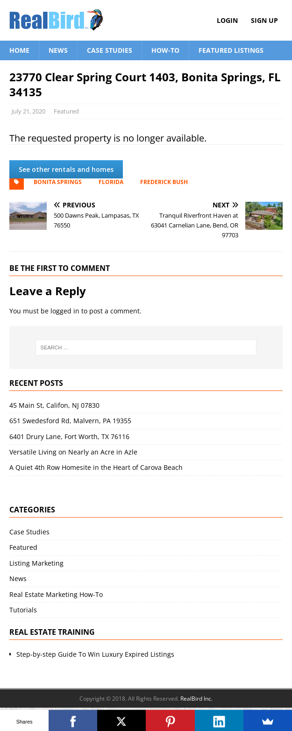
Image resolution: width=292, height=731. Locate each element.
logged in (64, 310)
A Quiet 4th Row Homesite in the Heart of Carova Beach (96, 467)
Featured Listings (231, 50)
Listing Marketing (36, 563)
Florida (111, 182)
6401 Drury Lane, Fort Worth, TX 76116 (69, 436)
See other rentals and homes (66, 169)
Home (19, 50)
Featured (66, 111)
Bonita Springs (58, 182)
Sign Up (264, 20)
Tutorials (23, 609)
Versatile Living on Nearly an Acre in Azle (73, 451)
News (58, 50)
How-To (165, 50)
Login (227, 20)
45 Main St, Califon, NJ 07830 (54, 405)
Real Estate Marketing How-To (56, 594)
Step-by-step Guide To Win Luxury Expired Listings (95, 654)
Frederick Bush (164, 182)
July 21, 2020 (28, 111)
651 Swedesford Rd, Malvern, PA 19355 (70, 420)
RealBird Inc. (196, 699)
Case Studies (109, 50)
